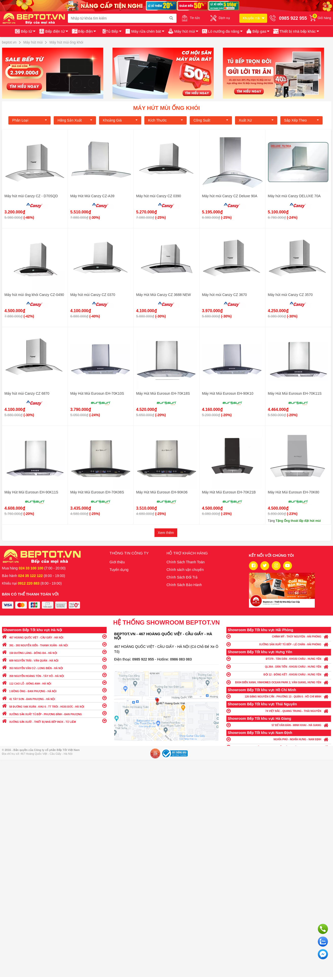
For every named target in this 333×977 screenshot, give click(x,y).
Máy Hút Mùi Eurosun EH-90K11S (31, 492)
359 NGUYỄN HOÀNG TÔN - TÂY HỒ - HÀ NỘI (54, 675)
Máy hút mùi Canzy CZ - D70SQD (31, 196)
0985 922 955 (143, 659)
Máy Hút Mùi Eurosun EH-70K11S (295, 393)
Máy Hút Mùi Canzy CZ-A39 (92, 196)
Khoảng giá (120, 120)
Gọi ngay (323, 929)
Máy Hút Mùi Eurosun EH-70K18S (163, 393)
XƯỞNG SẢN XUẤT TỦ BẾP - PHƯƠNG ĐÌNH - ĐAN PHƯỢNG (54, 713)
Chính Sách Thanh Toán (186, 562)
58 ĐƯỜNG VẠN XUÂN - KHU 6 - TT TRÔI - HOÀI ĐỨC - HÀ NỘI (54, 705)
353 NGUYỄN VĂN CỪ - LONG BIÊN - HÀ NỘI (54, 667)
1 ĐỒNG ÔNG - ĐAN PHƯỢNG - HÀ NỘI (54, 690)
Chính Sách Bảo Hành (184, 585)
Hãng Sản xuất (74, 120)
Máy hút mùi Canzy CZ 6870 (27, 393)
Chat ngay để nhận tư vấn (323, 954)
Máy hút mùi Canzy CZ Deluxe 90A (230, 196)
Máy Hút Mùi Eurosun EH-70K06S (97, 492)
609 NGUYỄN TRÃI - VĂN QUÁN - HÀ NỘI (54, 659)
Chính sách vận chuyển (185, 570)
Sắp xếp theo (301, 120)
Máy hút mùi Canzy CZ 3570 (290, 295)
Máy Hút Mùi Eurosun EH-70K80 (293, 492)
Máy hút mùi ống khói (166, 108)
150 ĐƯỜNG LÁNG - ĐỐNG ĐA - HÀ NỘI (54, 652)
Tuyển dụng (119, 570)
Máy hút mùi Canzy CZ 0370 (92, 295)
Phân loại (29, 120)
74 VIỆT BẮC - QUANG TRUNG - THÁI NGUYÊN (278, 711)
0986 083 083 (181, 659)
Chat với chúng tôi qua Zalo (323, 941)
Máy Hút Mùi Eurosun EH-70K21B (229, 492)
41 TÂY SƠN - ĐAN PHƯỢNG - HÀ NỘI (54, 698)
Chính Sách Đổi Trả (182, 577)
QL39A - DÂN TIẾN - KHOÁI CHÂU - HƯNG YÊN (278, 666)
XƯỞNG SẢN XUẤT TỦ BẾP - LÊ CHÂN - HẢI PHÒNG (278, 644)
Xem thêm (166, 533)
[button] (295, 31)
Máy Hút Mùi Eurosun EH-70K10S (97, 393)
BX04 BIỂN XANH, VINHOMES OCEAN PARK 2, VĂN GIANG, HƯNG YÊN (278, 682)
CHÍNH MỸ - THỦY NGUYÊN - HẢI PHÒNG (278, 636)
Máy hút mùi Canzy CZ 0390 (158, 196)
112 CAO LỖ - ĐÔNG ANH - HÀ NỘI (54, 682)
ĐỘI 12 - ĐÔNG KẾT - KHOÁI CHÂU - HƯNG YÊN (278, 674)
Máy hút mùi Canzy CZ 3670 (224, 295)
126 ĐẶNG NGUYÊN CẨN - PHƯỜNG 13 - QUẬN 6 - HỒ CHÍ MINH (278, 696)
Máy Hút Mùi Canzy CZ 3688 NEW (163, 295)
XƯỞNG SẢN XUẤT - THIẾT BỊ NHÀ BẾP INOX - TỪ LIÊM (54, 721)
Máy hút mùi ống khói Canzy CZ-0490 (34, 295)
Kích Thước (165, 120)
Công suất (210, 120)
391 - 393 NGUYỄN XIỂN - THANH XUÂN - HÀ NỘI (54, 644)
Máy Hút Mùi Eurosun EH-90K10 (227, 393)
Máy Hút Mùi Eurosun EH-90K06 (162, 492)
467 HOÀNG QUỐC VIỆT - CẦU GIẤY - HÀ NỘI (54, 636)
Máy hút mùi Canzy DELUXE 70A (294, 196)
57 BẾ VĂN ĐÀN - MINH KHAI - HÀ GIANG (278, 725)
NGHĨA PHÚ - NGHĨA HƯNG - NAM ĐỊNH (278, 739)
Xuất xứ (256, 120)
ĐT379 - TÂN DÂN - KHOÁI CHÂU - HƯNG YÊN (278, 659)
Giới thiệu (117, 562)
